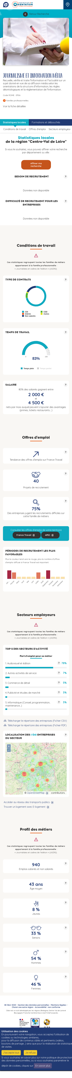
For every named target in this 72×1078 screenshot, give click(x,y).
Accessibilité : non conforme (47, 1007)
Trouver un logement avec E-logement (24, 806)
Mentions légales (58, 1005)
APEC (47, 535)
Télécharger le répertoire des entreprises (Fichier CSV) (37, 720)
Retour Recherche (39, 13)
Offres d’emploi (37, 129)
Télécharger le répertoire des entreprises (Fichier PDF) (37, 725)
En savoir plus (42, 1065)
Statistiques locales (14, 122)
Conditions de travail (14, 129)
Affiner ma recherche (36, 164)
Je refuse (30, 1052)
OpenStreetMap (36, 792)
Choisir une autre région (22, 1007)
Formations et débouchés (46, 122)
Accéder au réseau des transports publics (27, 802)
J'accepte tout (11, 1052)
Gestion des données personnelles (33, 1005)
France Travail (23, 535)
